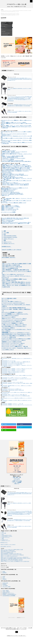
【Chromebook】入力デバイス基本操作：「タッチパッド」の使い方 (13, 369)
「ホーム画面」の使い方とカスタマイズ (8, 190)
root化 (3, 571)
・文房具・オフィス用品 (16, 481)
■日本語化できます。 (6, 246)
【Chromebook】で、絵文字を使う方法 (8, 373)
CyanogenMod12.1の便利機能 (8, 595)
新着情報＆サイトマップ (21, 617)
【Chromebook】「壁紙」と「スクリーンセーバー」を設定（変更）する (14, 394)
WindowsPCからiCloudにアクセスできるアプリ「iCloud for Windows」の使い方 (16, 222)
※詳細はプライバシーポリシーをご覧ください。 (16, 635)
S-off (3, 577)
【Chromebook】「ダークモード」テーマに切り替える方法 (12, 364)
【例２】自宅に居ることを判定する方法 (11, 265)
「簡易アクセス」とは (5, 195)
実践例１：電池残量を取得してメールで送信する (10, 205)
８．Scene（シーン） (7, 242)
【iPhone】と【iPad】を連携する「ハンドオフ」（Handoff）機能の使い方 (15, 184)
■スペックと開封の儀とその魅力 (9, 298)
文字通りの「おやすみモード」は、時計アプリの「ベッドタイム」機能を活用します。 (17, 166)
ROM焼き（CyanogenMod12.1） (9, 594)
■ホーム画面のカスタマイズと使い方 (10, 315)
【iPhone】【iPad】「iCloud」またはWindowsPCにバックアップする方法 (15, 183)
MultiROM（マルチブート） (8, 593)
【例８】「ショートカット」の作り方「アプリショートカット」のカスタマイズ (14, 557)
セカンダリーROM (6, 586)
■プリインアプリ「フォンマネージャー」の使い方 (13, 343)
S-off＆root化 (5, 582)
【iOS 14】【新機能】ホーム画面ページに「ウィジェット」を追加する (13, 122)
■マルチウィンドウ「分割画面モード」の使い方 (12, 323)
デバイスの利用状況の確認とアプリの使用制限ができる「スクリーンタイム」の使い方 (17, 169)
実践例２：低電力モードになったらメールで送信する (11, 206)
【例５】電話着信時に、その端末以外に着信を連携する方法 (15, 269)
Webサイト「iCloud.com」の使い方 (8, 220)
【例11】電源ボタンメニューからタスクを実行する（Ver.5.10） (16, 283)
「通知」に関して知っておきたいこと (8, 176)
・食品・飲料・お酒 (16, 477)
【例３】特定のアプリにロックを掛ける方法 (12, 266)
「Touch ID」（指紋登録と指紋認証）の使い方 (10, 157)
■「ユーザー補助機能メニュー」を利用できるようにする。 (15, 314)
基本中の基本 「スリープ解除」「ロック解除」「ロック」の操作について (15, 164)
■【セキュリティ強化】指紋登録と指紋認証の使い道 (13, 307)
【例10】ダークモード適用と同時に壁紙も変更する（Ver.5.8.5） (16, 282)
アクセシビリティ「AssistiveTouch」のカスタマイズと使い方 (12, 194)
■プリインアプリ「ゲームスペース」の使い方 (12, 345)
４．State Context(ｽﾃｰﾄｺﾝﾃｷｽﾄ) (9, 235)
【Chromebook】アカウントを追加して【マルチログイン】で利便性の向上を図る (16, 395)
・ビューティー (16, 479)
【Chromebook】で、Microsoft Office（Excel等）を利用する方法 (13, 390)
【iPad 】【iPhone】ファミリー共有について (10, 182)
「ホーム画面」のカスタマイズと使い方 (8, 150)
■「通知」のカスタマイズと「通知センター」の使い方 (14, 324)
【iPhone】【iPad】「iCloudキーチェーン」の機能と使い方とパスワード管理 (15, 223)
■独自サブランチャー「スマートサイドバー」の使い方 (14, 318)
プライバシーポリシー (11, 617)
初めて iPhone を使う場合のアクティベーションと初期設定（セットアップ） (14, 187)
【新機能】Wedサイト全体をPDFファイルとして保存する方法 (13, 174)
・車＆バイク (16, 483)
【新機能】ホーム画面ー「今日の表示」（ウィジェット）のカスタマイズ (14, 151)
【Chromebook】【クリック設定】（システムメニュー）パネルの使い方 (14, 377)
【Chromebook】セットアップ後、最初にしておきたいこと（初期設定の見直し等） (16, 361)
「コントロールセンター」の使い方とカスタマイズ (10, 152)
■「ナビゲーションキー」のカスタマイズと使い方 (13, 303)
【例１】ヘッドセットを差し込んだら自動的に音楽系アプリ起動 (16, 263)
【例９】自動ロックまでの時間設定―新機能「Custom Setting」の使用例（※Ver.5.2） (16, 558)
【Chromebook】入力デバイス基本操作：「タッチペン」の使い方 (13, 370)
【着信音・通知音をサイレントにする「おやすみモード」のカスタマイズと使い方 (16, 165)
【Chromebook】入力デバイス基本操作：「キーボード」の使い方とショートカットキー (17, 368)
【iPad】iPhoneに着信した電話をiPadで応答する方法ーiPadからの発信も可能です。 (17, 161)
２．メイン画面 (5, 232)
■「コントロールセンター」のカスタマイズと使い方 (13, 320)
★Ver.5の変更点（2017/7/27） (9, 257)
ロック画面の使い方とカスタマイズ (7, 191)
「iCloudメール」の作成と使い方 (7, 221)
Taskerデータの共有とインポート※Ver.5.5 (11, 249)
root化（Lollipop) (6, 591)
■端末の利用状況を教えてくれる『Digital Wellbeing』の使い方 (16, 334)
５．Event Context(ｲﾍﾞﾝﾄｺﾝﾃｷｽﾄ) (9, 237)
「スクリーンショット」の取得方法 (8, 159)
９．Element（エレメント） (8, 243)
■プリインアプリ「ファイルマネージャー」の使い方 (13, 340)
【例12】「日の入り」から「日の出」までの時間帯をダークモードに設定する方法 (15, 561)
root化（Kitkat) (5, 590)
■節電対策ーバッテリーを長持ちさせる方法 (11, 341)
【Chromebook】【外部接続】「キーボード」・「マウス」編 (12, 403)
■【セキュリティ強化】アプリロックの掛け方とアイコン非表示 (16, 338)
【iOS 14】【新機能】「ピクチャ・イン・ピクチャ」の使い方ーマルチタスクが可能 (16, 125)
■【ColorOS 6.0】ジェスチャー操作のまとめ (12, 321)
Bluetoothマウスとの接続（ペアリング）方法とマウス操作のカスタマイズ (15, 175)
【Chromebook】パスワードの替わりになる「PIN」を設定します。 (13, 362)
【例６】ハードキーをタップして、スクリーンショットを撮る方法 (12, 554)
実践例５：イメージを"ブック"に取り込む (9, 210)
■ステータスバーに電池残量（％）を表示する (12, 312)
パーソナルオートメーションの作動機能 (8, 212)
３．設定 (4, 234)
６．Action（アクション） (8, 238)
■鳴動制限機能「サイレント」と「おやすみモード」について (15, 332)
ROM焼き (4, 572)
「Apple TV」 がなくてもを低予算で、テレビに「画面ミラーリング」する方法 (16, 168)
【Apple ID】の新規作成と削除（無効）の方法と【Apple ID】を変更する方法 (15, 218)
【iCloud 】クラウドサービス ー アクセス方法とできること (12, 219)
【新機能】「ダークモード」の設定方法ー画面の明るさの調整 (12, 156)
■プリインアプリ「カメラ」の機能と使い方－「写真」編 (14, 346)
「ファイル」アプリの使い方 (7, 173)
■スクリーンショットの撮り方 (8, 317)
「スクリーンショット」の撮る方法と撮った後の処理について (12, 193)
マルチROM (4, 585)
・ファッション (16, 478)
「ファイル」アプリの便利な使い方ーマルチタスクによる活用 (12, 160)
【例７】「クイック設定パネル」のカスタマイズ (13, 274)
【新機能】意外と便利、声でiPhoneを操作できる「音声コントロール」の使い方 (16, 167)
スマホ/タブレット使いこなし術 (16, 4)
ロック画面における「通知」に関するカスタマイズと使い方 (12, 177)
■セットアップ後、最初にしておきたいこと (11, 301)
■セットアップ (5, 300)
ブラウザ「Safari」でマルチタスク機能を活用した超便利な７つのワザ (14, 202)
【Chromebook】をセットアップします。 (9, 360)
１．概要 (4, 231)
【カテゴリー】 (4, 565)
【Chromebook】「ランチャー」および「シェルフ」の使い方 (12, 382)
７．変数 (4, 240)
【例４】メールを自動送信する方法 (10, 268)
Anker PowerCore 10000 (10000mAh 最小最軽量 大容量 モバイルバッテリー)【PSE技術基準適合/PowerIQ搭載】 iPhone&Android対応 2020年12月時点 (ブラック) (19, 79)
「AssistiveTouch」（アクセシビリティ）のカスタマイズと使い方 (13, 158)
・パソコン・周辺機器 (16, 482)
